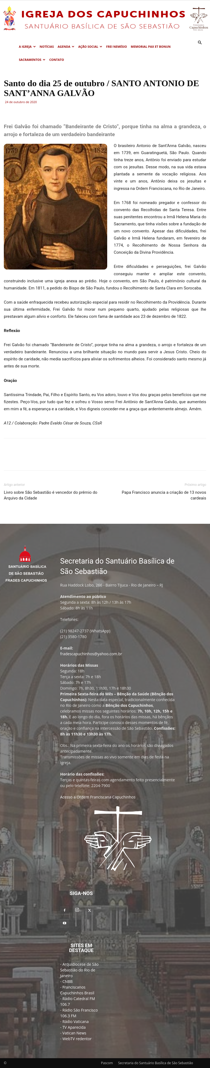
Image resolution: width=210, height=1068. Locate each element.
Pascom (107, 1063)
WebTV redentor (77, 1038)
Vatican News (74, 1033)
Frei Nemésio (116, 46)
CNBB (67, 981)
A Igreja (27, 46)
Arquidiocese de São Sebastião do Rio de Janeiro (79, 970)
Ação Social (90, 46)
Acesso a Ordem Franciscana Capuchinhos (97, 797)
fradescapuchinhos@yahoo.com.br (91, 653)
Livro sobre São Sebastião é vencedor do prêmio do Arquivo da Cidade (50, 495)
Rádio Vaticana (75, 1021)
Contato (56, 60)
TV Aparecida (74, 1027)
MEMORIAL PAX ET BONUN (151, 46)
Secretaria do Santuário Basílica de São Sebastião (155, 1063)
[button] (199, 42)
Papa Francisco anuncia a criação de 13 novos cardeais (164, 495)
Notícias (47, 46)
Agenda (66, 46)
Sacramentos (32, 60)
